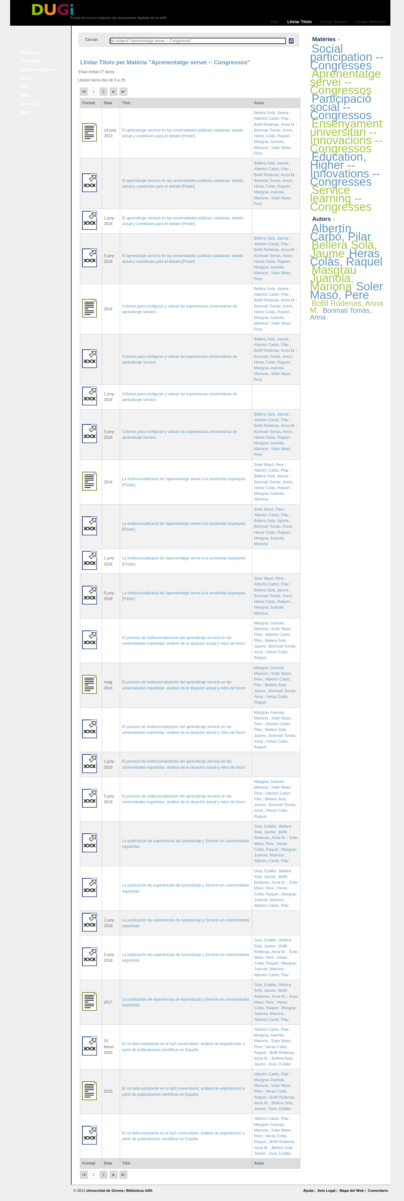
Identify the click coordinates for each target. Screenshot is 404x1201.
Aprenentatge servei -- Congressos (345, 82)
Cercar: (92, 39)
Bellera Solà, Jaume (271, 113)
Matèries (324, 39)
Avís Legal (326, 1190)
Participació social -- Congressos (341, 107)
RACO (27, 78)
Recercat (29, 104)
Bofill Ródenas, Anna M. (274, 124)
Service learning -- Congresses (341, 198)
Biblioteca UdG (139, 1190)
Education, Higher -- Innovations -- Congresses (345, 169)
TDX (25, 87)
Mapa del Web (351, 1190)
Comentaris (378, 1190)
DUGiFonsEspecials (39, 70)
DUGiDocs (30, 52)
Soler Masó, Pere (269, 464)
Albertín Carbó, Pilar (271, 118)
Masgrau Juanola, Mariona (333, 278)
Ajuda (308, 1190)
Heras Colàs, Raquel (272, 136)
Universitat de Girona (104, 1190)
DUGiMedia (31, 61)
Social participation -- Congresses (346, 57)
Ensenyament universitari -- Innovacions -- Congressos (346, 136)
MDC (25, 112)
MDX (25, 95)
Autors (322, 219)
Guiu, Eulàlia (265, 826)
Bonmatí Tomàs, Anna (273, 130)
